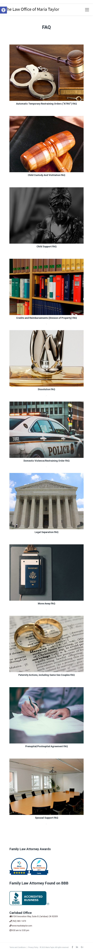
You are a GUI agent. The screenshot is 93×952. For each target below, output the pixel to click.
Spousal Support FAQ (46, 817)
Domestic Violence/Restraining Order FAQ (47, 460)
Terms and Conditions (18, 947)
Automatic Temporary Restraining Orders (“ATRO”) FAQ (46, 103)
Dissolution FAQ (46, 389)
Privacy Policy (33, 947)
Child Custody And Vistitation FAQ (46, 175)
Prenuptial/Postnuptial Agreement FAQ (46, 746)
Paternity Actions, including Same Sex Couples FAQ (46, 675)
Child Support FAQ (47, 246)
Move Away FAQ (46, 603)
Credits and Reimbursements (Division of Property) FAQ (46, 317)
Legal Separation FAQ (46, 532)
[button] (3, 10)
